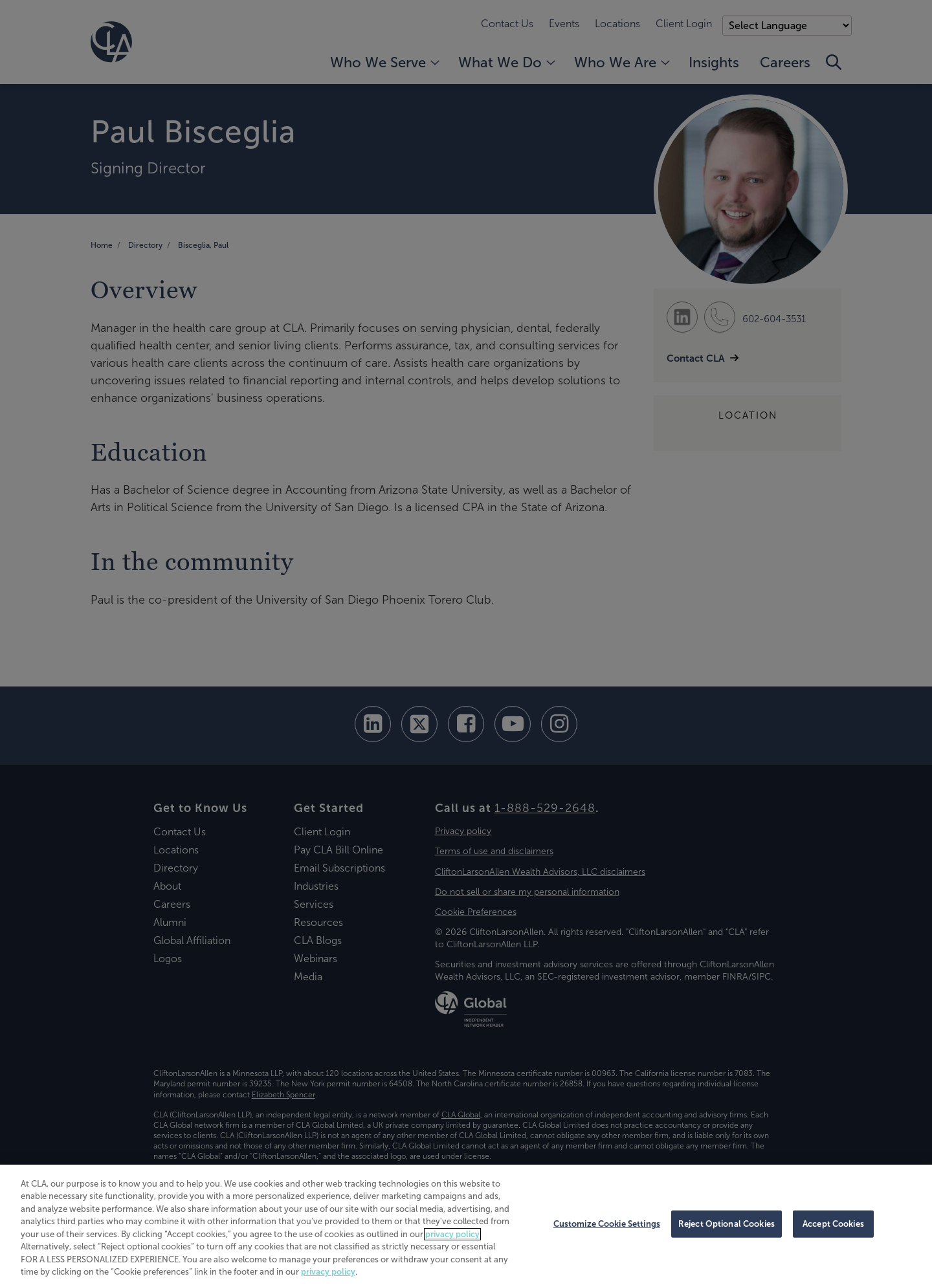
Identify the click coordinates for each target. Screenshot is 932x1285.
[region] (466, 1225)
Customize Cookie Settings (606, 1224)
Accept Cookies (833, 1224)
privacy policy (452, 1234)
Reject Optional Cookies (726, 1224)
